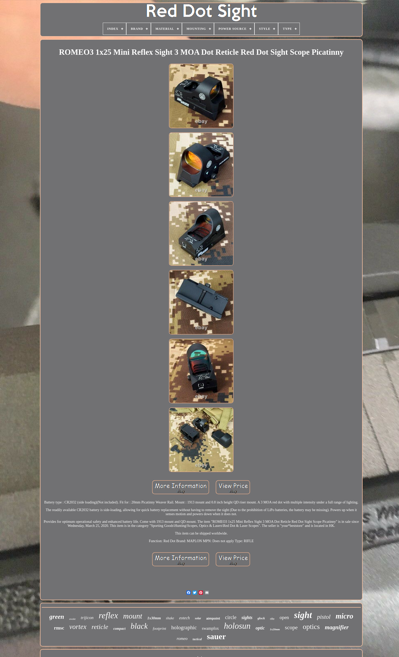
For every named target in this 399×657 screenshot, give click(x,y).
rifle (272, 618)
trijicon (87, 617)
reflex (108, 615)
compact (119, 629)
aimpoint (213, 618)
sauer (216, 636)
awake (72, 619)
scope (291, 627)
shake (170, 618)
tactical (197, 639)
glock (261, 618)
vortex (77, 627)
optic (260, 628)
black (139, 626)
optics (311, 627)
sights (246, 617)
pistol (324, 616)
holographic (184, 627)
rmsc (59, 628)
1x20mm (275, 629)
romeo (182, 638)
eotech (184, 618)
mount (132, 616)
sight (303, 615)
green (56, 616)
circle (230, 617)
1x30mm (154, 618)
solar (198, 618)
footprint (159, 628)
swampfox (210, 628)
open (284, 617)
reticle (100, 627)
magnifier (337, 627)
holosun (237, 626)
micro (344, 616)
